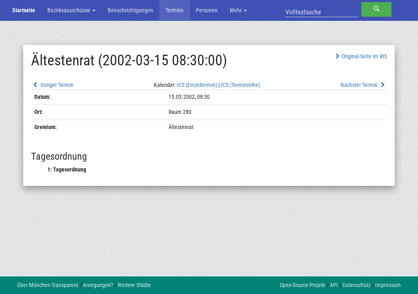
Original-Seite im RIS (360, 56)
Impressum (388, 285)
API (334, 285)
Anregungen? (98, 285)
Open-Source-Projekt (302, 285)
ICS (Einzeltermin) (197, 85)
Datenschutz (356, 285)
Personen (207, 10)
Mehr (238, 10)
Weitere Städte (134, 285)
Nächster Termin (363, 85)
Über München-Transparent (47, 285)
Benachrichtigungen (130, 10)
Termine (174, 10)
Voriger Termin (52, 85)
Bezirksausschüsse (71, 10)
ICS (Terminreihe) (240, 85)
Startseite (23, 10)
